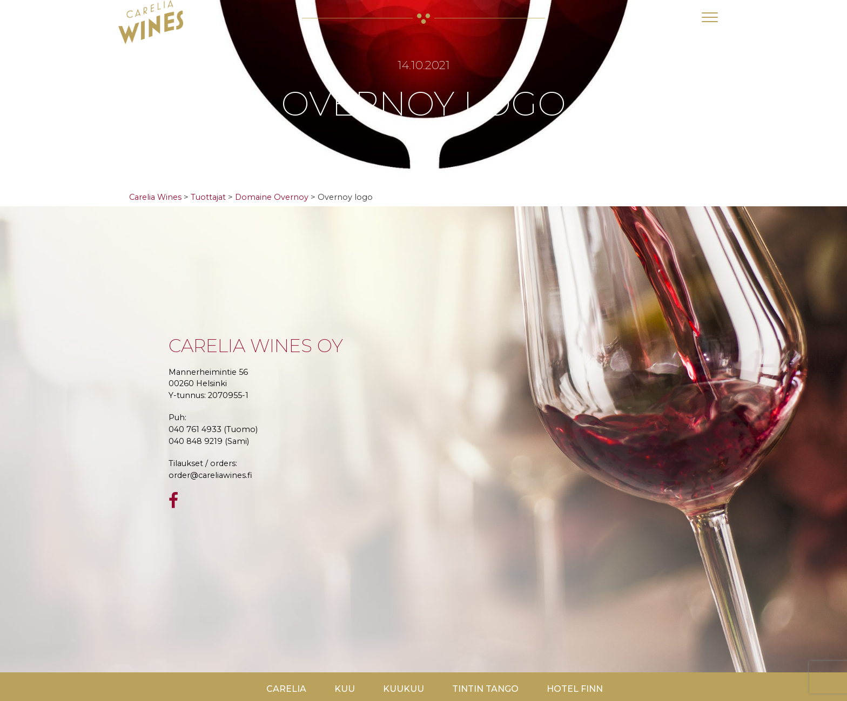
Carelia (286, 689)
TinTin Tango (485, 689)
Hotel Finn (575, 689)
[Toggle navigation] (709, 17)
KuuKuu (403, 689)
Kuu (344, 689)
